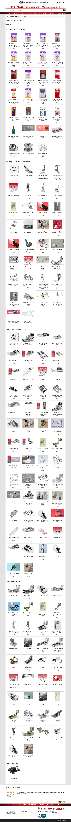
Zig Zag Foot (14, 595)
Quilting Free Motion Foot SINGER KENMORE (28, 196)
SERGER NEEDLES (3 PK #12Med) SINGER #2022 (28, 82)
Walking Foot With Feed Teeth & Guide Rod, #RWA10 (57, 667)
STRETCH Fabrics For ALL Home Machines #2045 (13, 64)
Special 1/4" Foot (43, 537)
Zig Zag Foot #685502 (14, 555)
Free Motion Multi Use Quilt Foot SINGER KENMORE (43, 196)
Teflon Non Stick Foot (57, 703)
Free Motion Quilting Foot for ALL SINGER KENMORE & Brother (43, 177)
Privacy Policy (60, 820)
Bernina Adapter (14, 737)
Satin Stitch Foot (28, 537)
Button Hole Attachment (57, 684)
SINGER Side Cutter (13, 703)
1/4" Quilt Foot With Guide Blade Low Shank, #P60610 (28, 667)
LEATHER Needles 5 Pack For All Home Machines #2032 (57, 45)
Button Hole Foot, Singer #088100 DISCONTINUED (43, 556)
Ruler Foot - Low (43, 737)
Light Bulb (42, 136)
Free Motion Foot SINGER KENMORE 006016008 (57, 196)
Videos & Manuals (61, 13)
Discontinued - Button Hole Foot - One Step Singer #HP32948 (57, 503)
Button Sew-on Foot (57, 520)
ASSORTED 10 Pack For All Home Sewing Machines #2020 (28, 45)
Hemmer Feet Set (43, 378)
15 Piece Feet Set (57, 465)
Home (8, 16)
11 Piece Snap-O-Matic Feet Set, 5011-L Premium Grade (13, 686)
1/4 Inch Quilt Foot (28, 175)
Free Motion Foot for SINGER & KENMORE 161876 (13, 214)
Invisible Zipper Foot (13, 648)
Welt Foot (13, 720)
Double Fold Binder (42, 666)
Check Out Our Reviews (48, 13)
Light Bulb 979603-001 (28, 136)
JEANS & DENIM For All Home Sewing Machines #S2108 (42, 45)
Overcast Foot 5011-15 (13, 412)
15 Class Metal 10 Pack (28, 153)
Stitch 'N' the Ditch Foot (13, 430)
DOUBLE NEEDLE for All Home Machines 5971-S (57, 119)
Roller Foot (13, 501)
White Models (21, 16)
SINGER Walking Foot (28, 703)
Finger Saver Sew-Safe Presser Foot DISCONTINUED (42, 467)
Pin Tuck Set (57, 537)
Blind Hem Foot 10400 (57, 737)
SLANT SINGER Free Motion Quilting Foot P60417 (57, 286)
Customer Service (18, 13)
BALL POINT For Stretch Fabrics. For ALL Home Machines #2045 (13, 101)
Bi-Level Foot (57, 720)
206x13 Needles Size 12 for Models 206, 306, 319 (42, 101)
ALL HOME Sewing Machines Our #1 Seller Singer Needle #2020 (13, 45)
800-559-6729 (8, 813)
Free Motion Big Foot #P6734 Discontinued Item (57, 232)
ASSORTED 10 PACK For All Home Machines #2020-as (13, 119)
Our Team (22, 816)
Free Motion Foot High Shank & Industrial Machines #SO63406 (43, 286)
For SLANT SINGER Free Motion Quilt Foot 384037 (13, 304)
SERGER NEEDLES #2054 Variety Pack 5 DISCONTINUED (14, 82)
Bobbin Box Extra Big (57, 136)
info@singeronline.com (12, 814)
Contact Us (28, 13)
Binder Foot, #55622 (57, 595)
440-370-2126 (14, 813)
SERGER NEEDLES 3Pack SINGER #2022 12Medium (43, 82)
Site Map (64, 820)
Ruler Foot (28, 648)
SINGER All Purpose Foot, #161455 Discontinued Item (57, 614)
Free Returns (37, 13)
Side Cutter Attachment (42, 520)
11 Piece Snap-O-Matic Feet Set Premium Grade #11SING (57, 431)
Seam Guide (28, 684)
